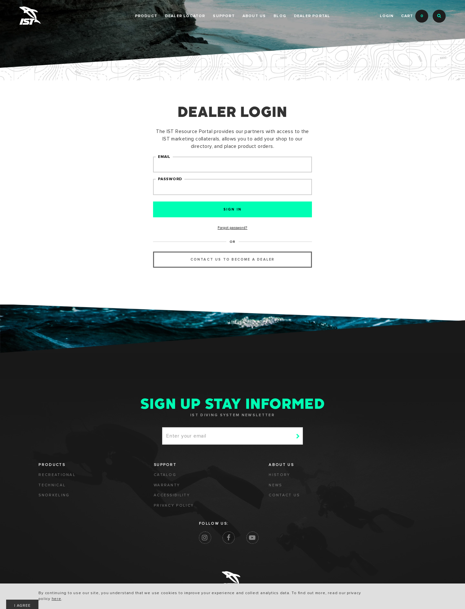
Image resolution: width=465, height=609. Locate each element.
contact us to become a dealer (233, 262)
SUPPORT (223, 16)
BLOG (280, 16)
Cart (414, 16)
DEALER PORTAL (312, 16)
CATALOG (115, 479)
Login (386, 16)
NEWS (177, 489)
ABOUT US (254, 16)
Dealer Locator (185, 16)
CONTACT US (186, 499)
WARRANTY (117, 489)
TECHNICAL (53, 489)
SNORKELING (55, 499)
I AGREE (365, 594)
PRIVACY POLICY (124, 510)
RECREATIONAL (58, 479)
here (97, 599)
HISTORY (181, 479)
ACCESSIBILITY (122, 499)
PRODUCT (146, 16)
